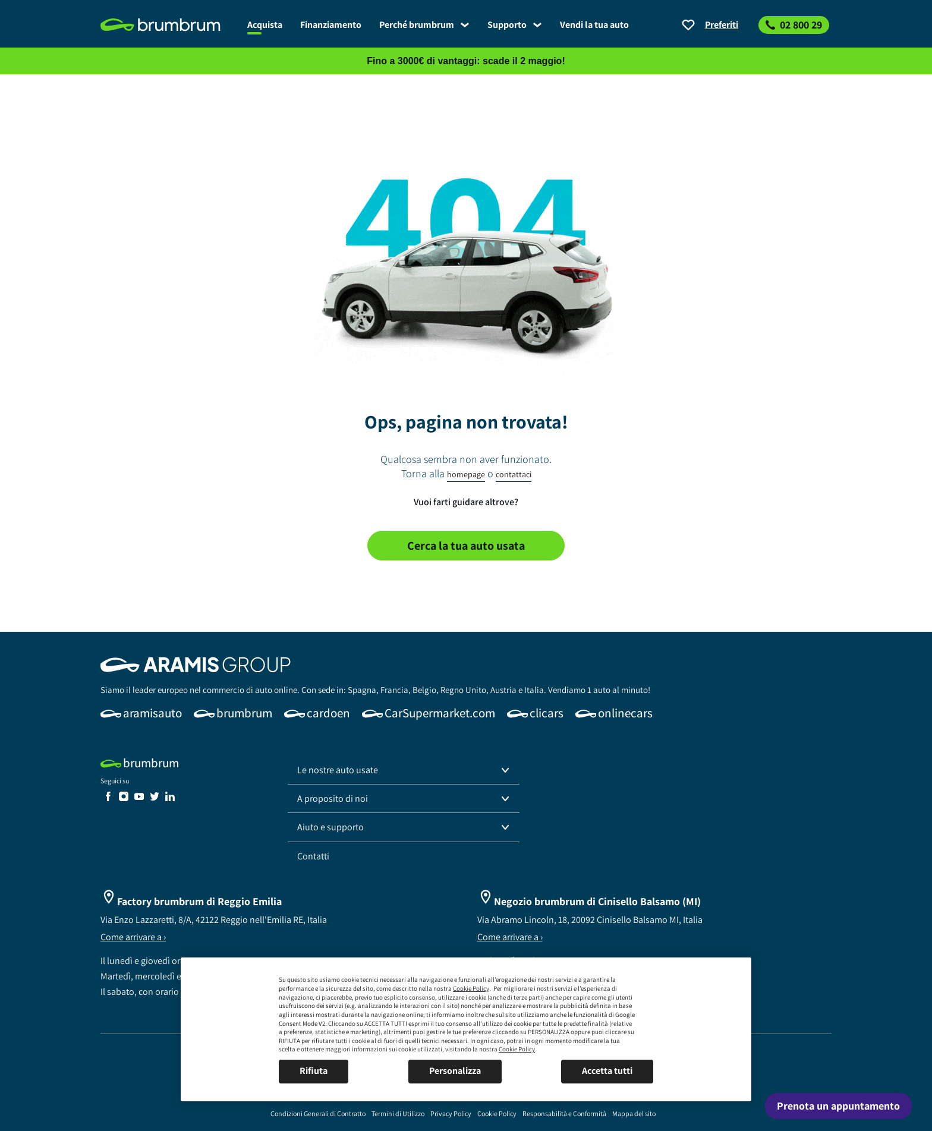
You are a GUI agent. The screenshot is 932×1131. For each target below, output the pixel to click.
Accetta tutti (607, 1070)
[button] (403, 770)
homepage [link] (466, 474)
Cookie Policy (471, 988)
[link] (169, 25)
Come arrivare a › (133, 937)
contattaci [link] (513, 474)
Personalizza (455, 1070)
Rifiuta (314, 1070)
